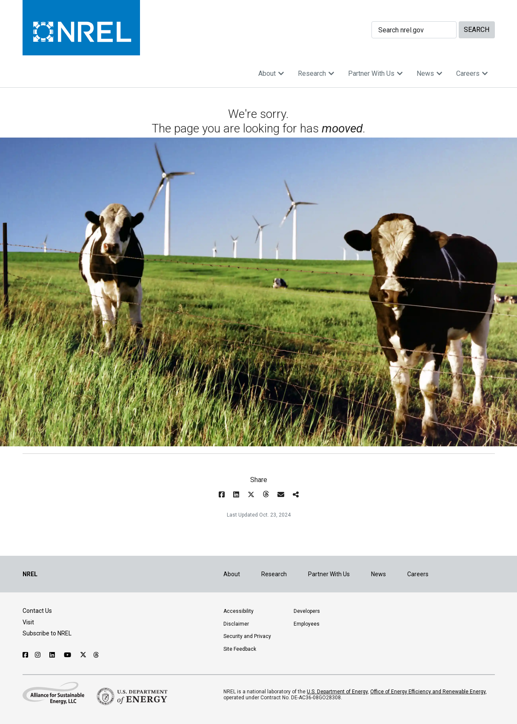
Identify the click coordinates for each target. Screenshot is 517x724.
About (271, 73)
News (430, 73)
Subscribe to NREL (47, 633)
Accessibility (238, 611)
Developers (307, 611)
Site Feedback (239, 649)
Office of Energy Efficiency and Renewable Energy (428, 692)
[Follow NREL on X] (83, 655)
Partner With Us (375, 73)
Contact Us (37, 610)
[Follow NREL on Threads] (96, 655)
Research (316, 73)
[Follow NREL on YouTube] (68, 655)
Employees (307, 624)
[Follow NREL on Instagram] (39, 655)
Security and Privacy (247, 636)
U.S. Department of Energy (337, 692)
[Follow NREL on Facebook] (25, 655)
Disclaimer (236, 624)
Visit (28, 622)
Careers (472, 73)
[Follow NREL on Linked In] (53, 655)
